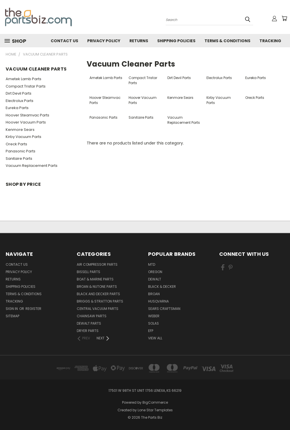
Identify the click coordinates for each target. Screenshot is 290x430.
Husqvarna (158, 301)
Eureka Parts (17, 107)
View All (155, 338)
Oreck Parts (16, 144)
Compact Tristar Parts (26, 86)
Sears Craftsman (164, 308)
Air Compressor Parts (97, 264)
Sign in (12, 308)
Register (33, 308)
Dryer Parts (88, 330)
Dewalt (154, 279)
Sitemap (12, 316)
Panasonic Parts (20, 151)
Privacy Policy (103, 41)
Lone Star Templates (155, 410)
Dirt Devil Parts (18, 93)
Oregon (155, 271)
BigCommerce (155, 402)
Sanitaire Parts (19, 158)
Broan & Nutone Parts (97, 286)
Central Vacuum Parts (97, 308)
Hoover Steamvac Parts (27, 115)
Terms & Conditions (227, 41)
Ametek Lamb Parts (23, 79)
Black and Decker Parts (98, 293)
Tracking (270, 41)
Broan (154, 293)
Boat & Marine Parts (95, 279)
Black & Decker (162, 286)
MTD (151, 264)
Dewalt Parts (89, 323)
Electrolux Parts (19, 100)
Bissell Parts (88, 271)
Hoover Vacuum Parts (26, 122)
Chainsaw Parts (91, 316)
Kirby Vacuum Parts (23, 136)
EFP (150, 330)
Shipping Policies (176, 41)
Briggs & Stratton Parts (100, 301)
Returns (138, 41)
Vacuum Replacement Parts (31, 165)
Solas (153, 323)
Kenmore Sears (20, 129)
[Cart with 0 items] (284, 18)
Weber (153, 316)
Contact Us (64, 41)
